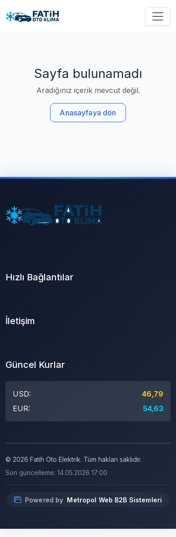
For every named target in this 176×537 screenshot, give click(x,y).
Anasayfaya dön (88, 112)
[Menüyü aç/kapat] (158, 16)
